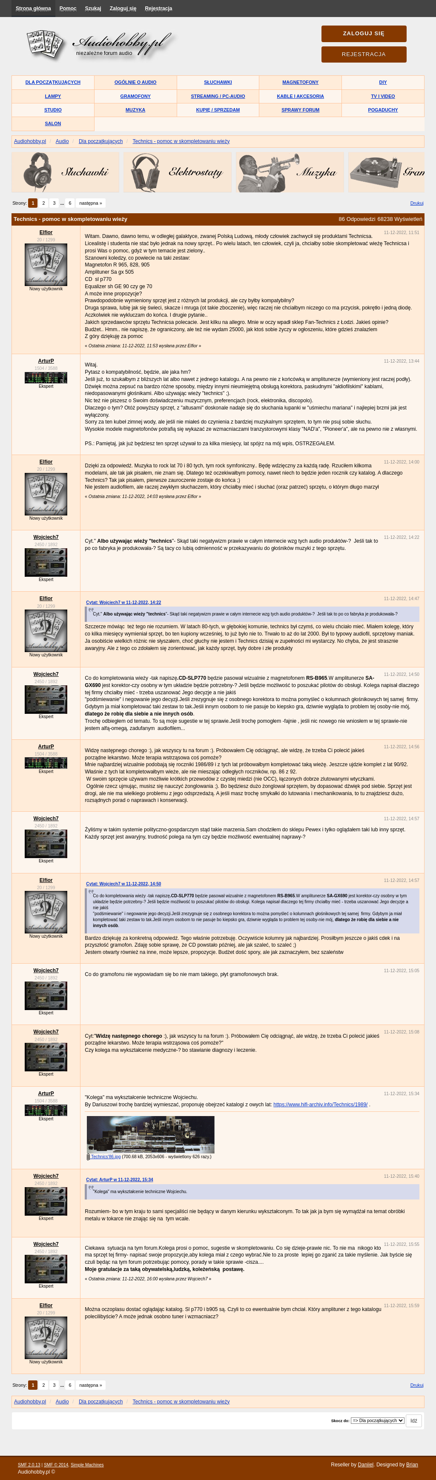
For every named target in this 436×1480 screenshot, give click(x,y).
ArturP (46, 361)
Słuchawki (218, 82)
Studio (53, 109)
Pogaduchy (383, 109)
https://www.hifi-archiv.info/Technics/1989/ (320, 1105)
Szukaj (93, 8)
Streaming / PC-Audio (218, 96)
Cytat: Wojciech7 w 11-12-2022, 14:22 (123, 602)
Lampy (53, 96)
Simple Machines (87, 1465)
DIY (383, 82)
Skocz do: (340, 1421)
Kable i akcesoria (300, 96)
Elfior (46, 232)
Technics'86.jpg (103, 1156)
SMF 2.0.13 (29, 1465)
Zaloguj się (123, 8)
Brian (412, 1465)
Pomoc (68, 8)
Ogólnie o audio (136, 82)
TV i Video (383, 96)
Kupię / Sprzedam (218, 109)
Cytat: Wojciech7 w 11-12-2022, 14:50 (123, 884)
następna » (90, 203)
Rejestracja (158, 8)
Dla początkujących (53, 82)
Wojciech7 (46, 537)
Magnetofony (300, 82)
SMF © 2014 (56, 1465)
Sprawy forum (300, 109)
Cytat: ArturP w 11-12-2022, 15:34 (119, 1179)
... (62, 203)
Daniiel (366, 1465)
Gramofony (135, 96)
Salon (53, 123)
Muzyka (135, 109)
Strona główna (33, 8)
